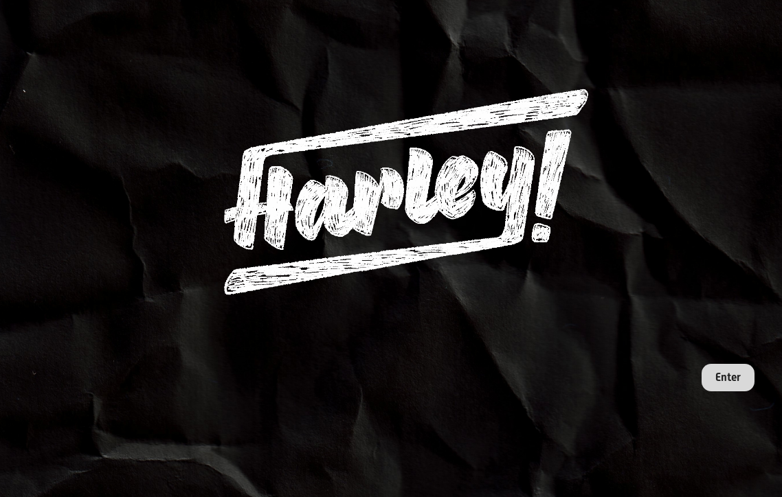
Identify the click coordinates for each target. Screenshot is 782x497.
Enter (728, 377)
